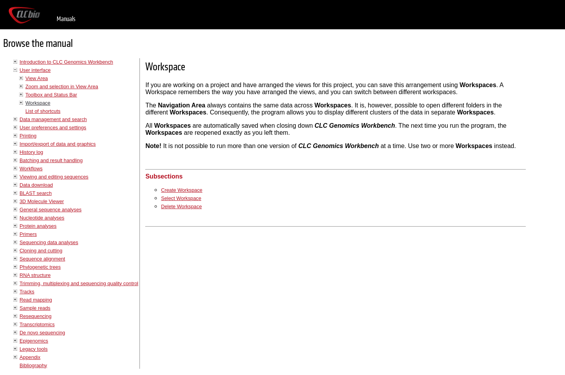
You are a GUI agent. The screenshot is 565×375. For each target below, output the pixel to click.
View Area (36, 78)
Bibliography (33, 365)
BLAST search (36, 193)
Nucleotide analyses (42, 218)
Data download (36, 185)
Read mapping (36, 300)
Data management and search (53, 119)
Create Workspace (181, 190)
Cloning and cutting (41, 251)
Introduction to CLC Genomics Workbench (66, 62)
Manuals (66, 19)
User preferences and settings (53, 127)
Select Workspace (181, 198)
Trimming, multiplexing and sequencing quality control (79, 283)
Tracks (27, 292)
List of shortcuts (43, 111)
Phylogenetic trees (40, 267)
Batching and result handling (51, 160)
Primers (28, 234)
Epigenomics (34, 341)
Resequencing (36, 316)
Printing (28, 136)
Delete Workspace (181, 206)
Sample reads (35, 308)
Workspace (37, 103)
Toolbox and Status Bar (51, 95)
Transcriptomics (37, 324)
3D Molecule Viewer (42, 201)
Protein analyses (38, 226)
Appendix (30, 357)
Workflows (31, 168)
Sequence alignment (42, 259)
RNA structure (35, 275)
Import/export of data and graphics (58, 144)
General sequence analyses (51, 209)
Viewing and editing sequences (54, 177)
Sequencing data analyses (49, 242)
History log (31, 152)
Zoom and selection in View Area (61, 86)
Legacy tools (34, 349)
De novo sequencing (42, 333)
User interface (35, 70)
